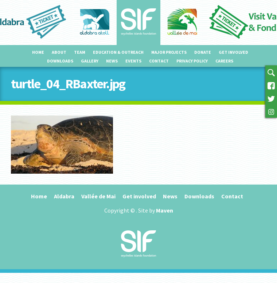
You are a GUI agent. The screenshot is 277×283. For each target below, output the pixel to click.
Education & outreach (118, 52)
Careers (224, 61)
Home (38, 52)
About (59, 52)
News (112, 61)
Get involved (233, 52)
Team (79, 52)
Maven (164, 210)
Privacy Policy (192, 61)
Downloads (60, 61)
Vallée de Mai (98, 196)
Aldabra (64, 196)
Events (133, 61)
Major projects (169, 52)
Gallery (89, 61)
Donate (202, 52)
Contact (159, 61)
